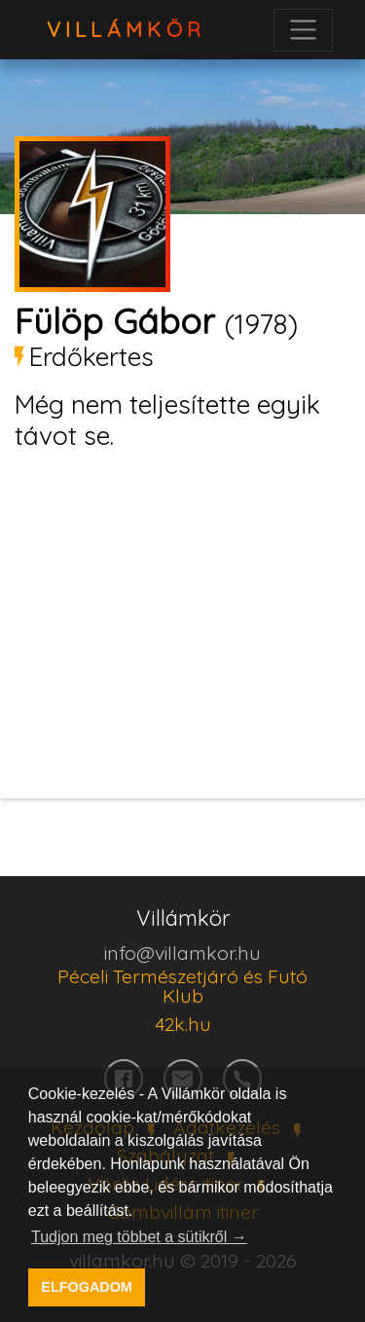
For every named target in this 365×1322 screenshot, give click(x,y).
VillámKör (126, 29)
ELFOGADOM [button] (86, 1287)
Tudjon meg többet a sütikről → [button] (139, 1237)
